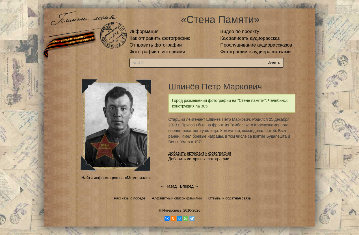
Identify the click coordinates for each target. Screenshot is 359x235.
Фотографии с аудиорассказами (255, 51)
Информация (144, 31)
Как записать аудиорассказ (250, 38)
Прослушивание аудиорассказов (256, 45)
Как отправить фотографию (159, 38)
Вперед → (189, 186)
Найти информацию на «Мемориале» (116, 177)
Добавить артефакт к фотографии (199, 153)
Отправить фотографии (155, 45)
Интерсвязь (171, 210)
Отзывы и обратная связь (229, 198)
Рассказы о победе (129, 198)
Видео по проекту (239, 31)
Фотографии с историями (157, 51)
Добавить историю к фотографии (199, 159)
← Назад (168, 186)
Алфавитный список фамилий (177, 198)
